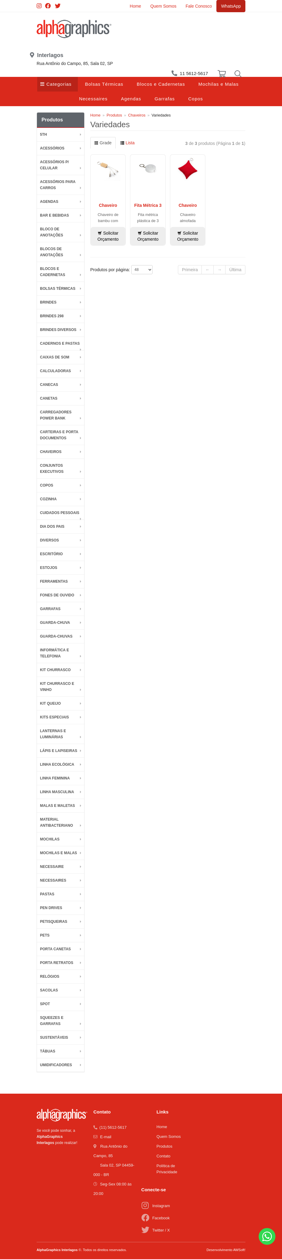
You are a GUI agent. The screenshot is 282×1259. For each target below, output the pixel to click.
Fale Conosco (199, 6)
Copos (195, 98)
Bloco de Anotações (51, 232)
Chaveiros (50, 452)
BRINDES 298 (51, 316)
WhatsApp (231, 6)
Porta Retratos (56, 963)
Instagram (161, 1205)
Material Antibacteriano (56, 822)
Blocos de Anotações (51, 252)
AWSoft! (239, 1250)
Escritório (51, 554)
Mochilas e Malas (218, 84)
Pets (44, 935)
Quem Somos (163, 6)
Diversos (49, 540)
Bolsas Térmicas (104, 84)
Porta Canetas (55, 949)
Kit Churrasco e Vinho (57, 687)
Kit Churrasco (55, 670)
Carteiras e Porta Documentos (59, 435)
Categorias (59, 84)
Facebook (161, 1218)
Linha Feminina (55, 778)
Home (135, 6)
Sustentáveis (54, 1037)
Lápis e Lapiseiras (58, 751)
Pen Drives (51, 908)
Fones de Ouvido (57, 595)
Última (235, 269)
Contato (164, 1156)
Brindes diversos (58, 330)
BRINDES (48, 302)
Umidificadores (56, 1065)
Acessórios (52, 148)
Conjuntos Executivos (51, 468)
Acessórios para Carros (57, 185)
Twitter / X (161, 1230)
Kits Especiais (54, 717)
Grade (103, 142)
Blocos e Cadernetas (161, 84)
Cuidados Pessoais (59, 513)
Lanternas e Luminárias (53, 734)
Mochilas (50, 839)
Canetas (48, 398)
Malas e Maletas (57, 806)
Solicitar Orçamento (107, 236)
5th (43, 134)
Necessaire (52, 867)
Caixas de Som (54, 357)
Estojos (48, 568)
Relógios (49, 976)
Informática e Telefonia (54, 653)
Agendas (131, 98)
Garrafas (164, 98)
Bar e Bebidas (54, 215)
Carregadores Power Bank (55, 415)
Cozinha (48, 499)
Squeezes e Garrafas (51, 1021)
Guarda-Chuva (55, 623)
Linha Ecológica (57, 764)
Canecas (49, 385)
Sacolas (49, 990)
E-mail (105, 1137)
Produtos (114, 115)
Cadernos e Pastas (60, 343)
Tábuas (47, 1051)
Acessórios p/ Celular (54, 165)
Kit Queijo (50, 703)
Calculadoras (55, 371)
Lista (127, 142)
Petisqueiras (53, 921)
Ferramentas (54, 581)
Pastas (47, 894)
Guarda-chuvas (56, 636)
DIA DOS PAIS (52, 526)
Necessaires (93, 98)
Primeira (190, 269)
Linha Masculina (57, 792)
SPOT (45, 1004)
